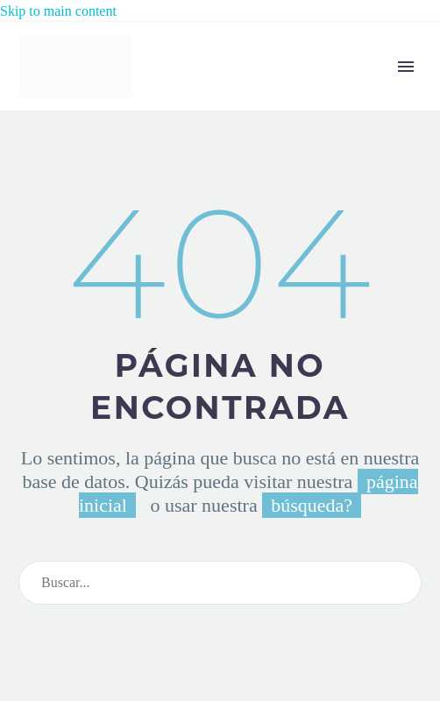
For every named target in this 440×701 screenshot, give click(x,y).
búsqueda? (311, 505)
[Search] (220, 583)
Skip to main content (58, 11)
